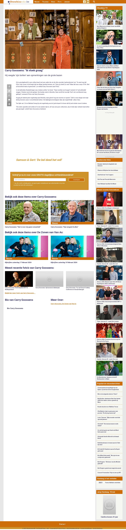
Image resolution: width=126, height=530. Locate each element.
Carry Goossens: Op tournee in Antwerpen (48, 287)
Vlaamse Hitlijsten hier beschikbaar (108, 170)
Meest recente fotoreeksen (108, 190)
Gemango (99, 528)
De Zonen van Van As (69, 304)
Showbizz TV (102, 8)
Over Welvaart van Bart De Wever (107, 183)
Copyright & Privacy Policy (57, 528)
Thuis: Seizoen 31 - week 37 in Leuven (108, 226)
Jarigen (67, 2)
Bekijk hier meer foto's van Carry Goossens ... (20, 293)
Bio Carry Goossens (15, 308)
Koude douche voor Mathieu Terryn (108, 406)
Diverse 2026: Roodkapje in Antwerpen (108, 208)
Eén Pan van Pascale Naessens (106, 179)
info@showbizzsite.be (72, 528)
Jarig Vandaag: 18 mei (106, 492)
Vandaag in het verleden (106, 479)
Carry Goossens (56, 304)
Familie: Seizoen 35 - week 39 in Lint (107, 359)
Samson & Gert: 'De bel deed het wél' (39, 160)
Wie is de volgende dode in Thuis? (107, 394)
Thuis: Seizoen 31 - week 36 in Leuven (108, 321)
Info (48, 528)
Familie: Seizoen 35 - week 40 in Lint (107, 264)
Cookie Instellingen (86, 528)
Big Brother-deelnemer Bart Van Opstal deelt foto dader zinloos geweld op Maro (109, 400)
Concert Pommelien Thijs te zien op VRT (109, 472)
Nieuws (37, 2)
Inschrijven (76, 180)
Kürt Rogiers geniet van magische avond (109, 468)
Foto (59, 2)
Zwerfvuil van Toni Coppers (105, 174)
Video (53, 2)
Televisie (45, 2)
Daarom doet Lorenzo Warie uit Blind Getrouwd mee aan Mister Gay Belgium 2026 (108, 67)
